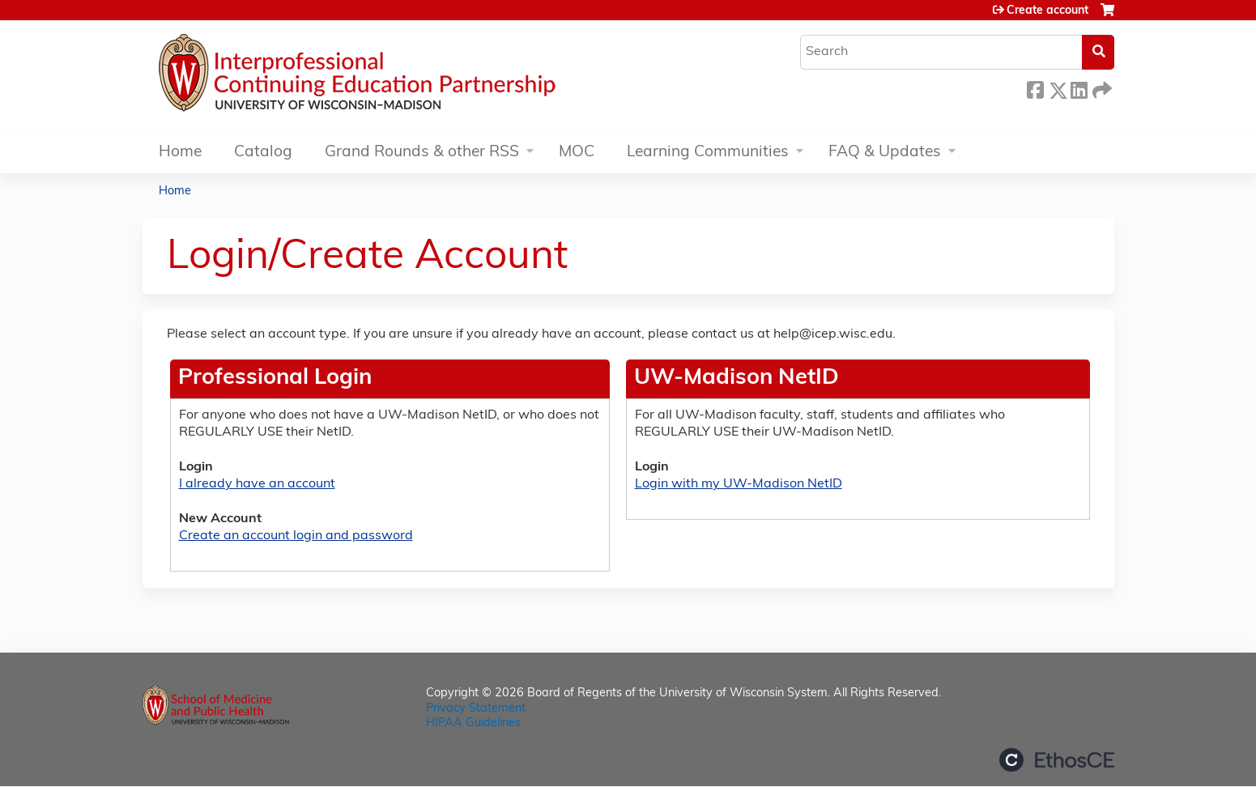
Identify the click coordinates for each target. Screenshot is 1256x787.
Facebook (1035, 88)
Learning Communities (708, 152)
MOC (576, 152)
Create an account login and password (296, 536)
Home (180, 152)
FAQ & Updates (884, 152)
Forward (1100, 88)
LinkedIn (1079, 88)
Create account (1047, 11)
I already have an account (257, 484)
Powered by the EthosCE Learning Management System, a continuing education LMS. (1056, 760)
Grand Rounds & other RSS (422, 152)
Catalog (263, 152)
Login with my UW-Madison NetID (738, 484)
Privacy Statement (476, 709)
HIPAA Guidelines (473, 723)
